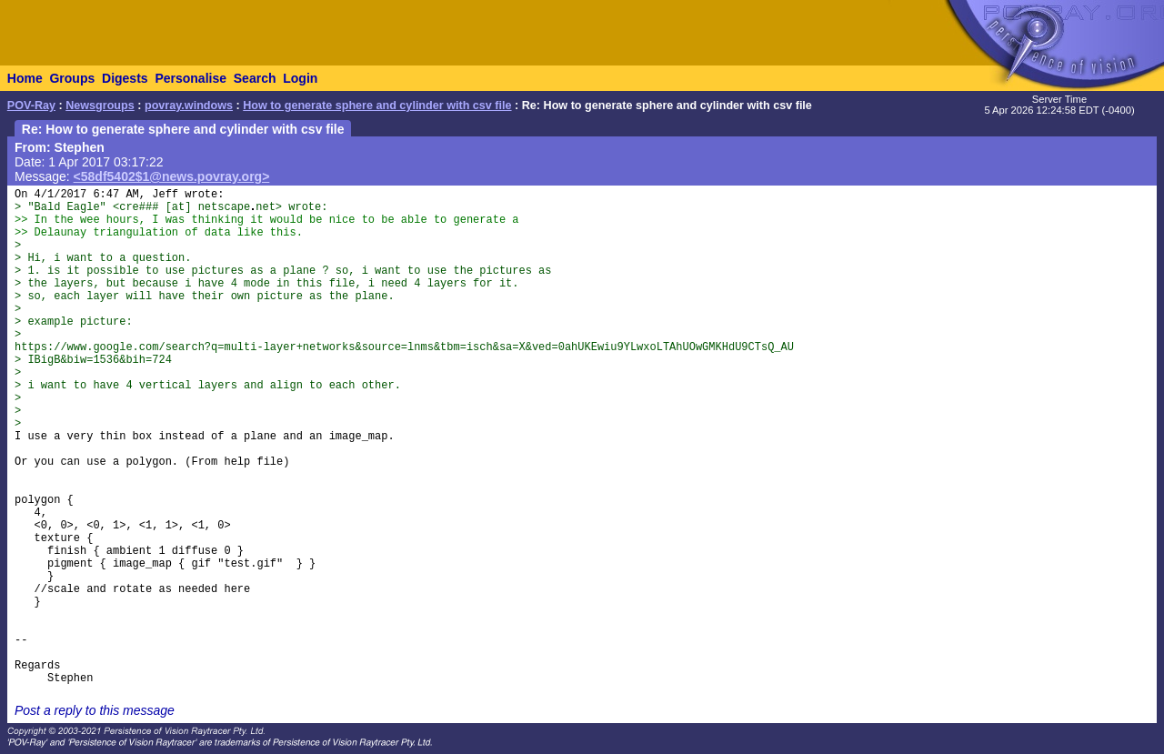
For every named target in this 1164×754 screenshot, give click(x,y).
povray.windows (189, 105)
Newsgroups (100, 105)
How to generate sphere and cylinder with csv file (377, 105)
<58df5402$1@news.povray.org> (172, 176)
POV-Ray (31, 105)
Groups (72, 78)
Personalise (190, 78)
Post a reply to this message (95, 710)
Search (255, 78)
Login (300, 78)
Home (25, 78)
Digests (125, 78)
